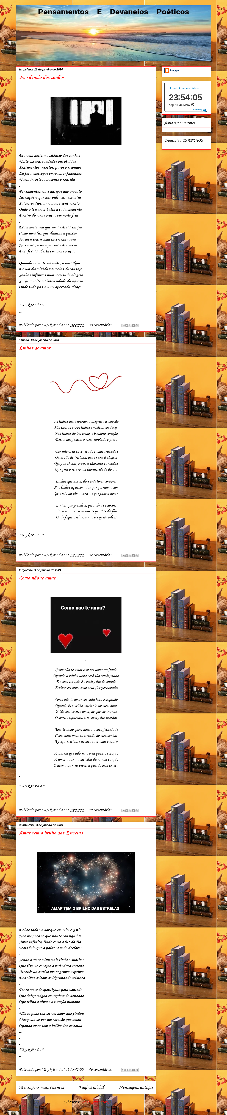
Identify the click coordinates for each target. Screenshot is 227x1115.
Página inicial (91, 1087)
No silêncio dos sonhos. (42, 77)
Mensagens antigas (135, 1087)
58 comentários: (101, 325)
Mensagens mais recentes (41, 1087)
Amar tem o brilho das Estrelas (51, 833)
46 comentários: (101, 1069)
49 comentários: (101, 810)
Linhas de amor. (35, 348)
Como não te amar (37, 578)
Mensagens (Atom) (95, 1102)
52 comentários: (101, 555)
